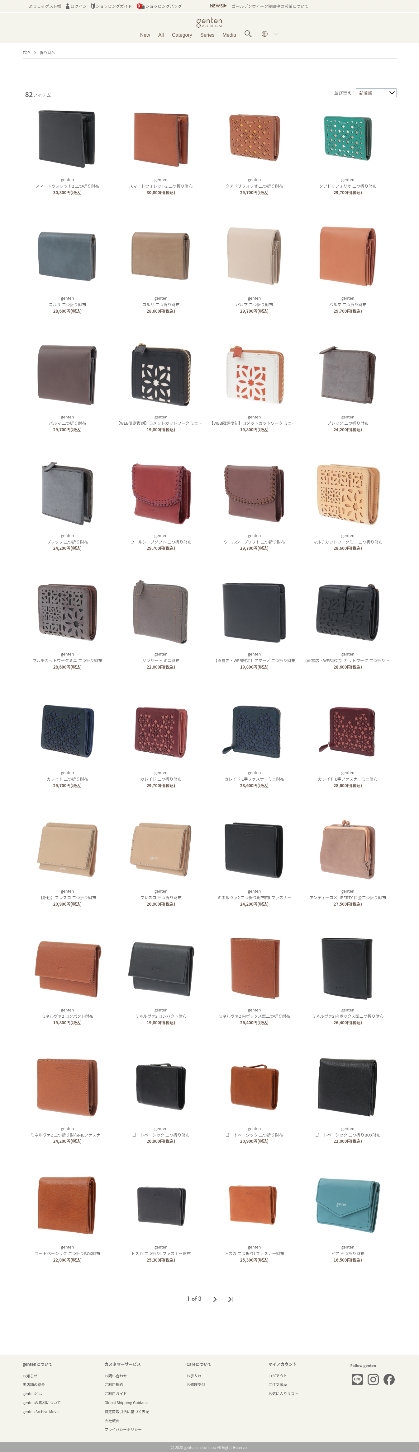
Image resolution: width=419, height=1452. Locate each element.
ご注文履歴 (278, 1384)
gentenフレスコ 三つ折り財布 (161, 894)
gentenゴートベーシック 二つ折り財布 (160, 1131)
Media (229, 35)
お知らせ (30, 1375)
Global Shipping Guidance (127, 1402)
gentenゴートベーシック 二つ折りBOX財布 (348, 1131)
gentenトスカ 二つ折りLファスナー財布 (161, 1250)
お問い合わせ (116, 1375)
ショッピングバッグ (159, 6)
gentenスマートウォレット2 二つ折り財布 (67, 182)
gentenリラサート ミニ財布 (161, 657)
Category (182, 35)
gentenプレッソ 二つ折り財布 (348, 420)
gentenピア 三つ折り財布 (347, 1250)
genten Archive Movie (41, 1411)
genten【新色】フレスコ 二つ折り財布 (67, 894)
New (145, 35)
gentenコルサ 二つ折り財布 (67, 301)
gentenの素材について (42, 1402)
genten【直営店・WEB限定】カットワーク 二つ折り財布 (348, 657)
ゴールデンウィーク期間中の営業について (270, 6)
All (161, 35)
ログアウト (278, 1375)
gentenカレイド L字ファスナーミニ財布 (254, 775)
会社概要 (112, 1420)
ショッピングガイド (111, 6)
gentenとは (32, 1393)
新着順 (366, 93)
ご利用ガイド (116, 1393)
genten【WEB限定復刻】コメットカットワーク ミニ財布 (161, 420)
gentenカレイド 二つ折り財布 (67, 775)
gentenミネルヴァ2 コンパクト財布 (67, 1013)
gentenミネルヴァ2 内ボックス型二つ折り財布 (254, 1013)
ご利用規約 (114, 1384)
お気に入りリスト (283, 1393)
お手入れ (194, 1375)
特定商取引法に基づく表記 (127, 1411)
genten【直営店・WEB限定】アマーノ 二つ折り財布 (254, 657)
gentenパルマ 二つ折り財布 (254, 301)
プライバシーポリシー (123, 1429)
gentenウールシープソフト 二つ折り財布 (161, 538)
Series (207, 35)
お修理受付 (196, 1384)
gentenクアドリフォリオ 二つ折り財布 (254, 182)
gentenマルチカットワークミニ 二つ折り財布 (348, 538)
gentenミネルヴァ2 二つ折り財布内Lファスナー (254, 894)
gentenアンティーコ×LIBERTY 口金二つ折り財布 (348, 894)
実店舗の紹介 (34, 1384)
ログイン (76, 6)
